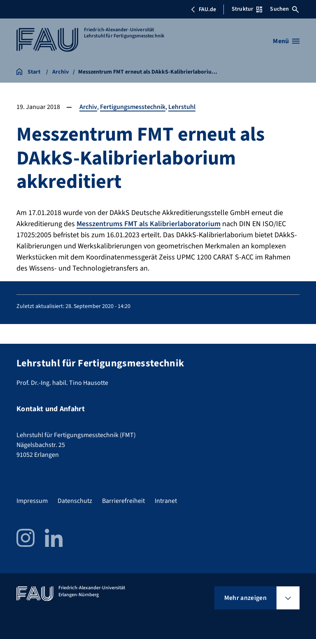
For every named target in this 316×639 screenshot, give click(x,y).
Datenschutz (75, 500)
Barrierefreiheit (123, 500)
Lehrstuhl (181, 106)
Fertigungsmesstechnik (132, 106)
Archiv (88, 106)
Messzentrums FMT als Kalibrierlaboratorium (149, 224)
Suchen (284, 9)
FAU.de (203, 9)
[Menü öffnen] (286, 41)
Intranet (166, 500)
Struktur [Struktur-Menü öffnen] (247, 9)
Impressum (32, 500)
